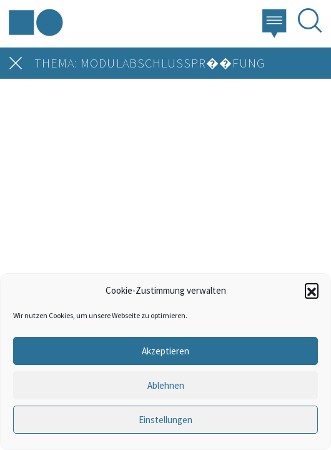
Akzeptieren (165, 351)
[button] (311, 290)
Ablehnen (165, 385)
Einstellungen (165, 420)
